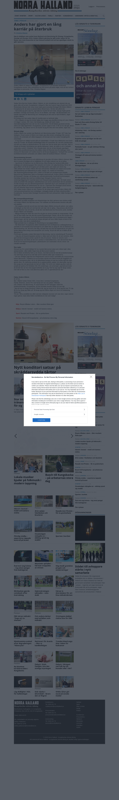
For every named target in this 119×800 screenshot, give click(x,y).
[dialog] (59, 400)
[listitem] (59, 409)
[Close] (91, 377)
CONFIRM (41, 420)
